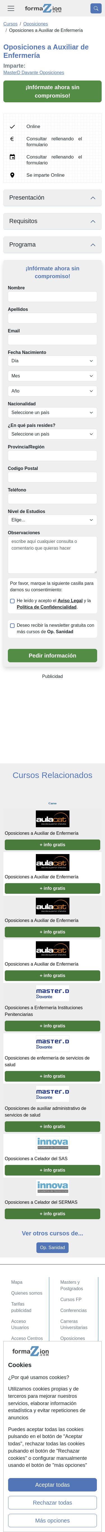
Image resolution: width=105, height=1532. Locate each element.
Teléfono (17, 490)
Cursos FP (71, 1299)
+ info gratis (52, 844)
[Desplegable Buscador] (96, 8)
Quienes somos (26, 1293)
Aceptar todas (52, 1485)
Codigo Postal (23, 468)
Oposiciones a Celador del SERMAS (41, 1202)
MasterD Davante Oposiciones (33, 72)
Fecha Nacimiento (27, 352)
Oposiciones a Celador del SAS (36, 1158)
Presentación (27, 197)
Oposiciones (72, 1338)
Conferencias (73, 1310)
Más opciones (52, 1520)
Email (14, 330)
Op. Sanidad (52, 1247)
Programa (22, 244)
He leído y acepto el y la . (54, 603)
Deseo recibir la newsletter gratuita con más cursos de (55, 628)
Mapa (16, 1282)
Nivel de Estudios (26, 511)
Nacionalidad (22, 403)
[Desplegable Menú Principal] (10, 8)
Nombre (16, 287)
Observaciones (24, 532)
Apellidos (18, 309)
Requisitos (23, 221)
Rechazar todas (52, 1503)
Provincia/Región (26, 447)
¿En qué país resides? (31, 425)
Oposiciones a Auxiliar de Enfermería (41, 833)
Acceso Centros (27, 1338)
